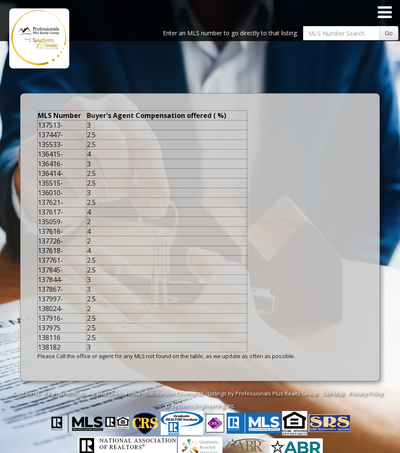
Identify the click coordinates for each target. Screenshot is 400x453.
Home (133, 393)
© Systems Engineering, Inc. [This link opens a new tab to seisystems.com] (200, 405)
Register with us (64, 393)
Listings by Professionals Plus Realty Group (263, 393)
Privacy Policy (366, 393)
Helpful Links (105, 393)
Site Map (333, 393)
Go (389, 33)
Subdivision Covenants (174, 393)
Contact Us (26, 393)
